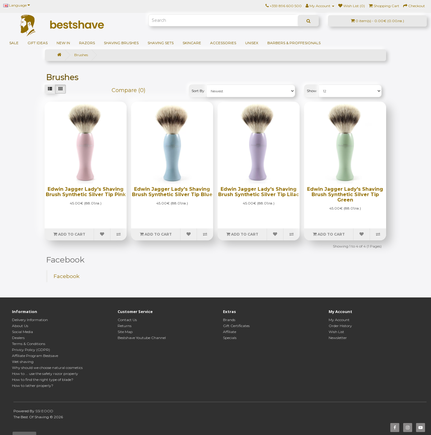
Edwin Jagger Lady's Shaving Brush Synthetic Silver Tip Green (345, 194)
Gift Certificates (236, 325)
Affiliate (229, 331)
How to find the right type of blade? (42, 379)
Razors (87, 43)
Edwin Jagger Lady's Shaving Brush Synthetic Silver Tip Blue (172, 191)
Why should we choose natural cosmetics (47, 367)
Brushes (81, 55)
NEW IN (63, 43)
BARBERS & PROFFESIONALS (294, 43)
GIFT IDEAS (38, 43)
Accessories (223, 43)
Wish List (336, 331)
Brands (229, 320)
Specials (229, 337)
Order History (340, 325)
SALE (14, 43)
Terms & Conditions (28, 343)
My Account (339, 320)
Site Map (125, 331)
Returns (124, 325)
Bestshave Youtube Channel (142, 337)
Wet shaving (23, 361)
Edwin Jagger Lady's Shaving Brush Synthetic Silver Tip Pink (86, 191)
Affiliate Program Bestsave (35, 355)
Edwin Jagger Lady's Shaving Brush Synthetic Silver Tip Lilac (258, 191)
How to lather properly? (32, 385)
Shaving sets (161, 43)
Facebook (67, 276)
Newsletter (338, 337)
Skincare (192, 43)
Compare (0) (128, 90)
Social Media (22, 331)
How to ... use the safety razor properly (45, 373)
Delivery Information (30, 320)
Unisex (251, 43)
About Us (20, 325)
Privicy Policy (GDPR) (31, 349)
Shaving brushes (121, 43)
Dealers (18, 337)
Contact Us (127, 320)
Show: (312, 90)
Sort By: (198, 90)
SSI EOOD (44, 411)
